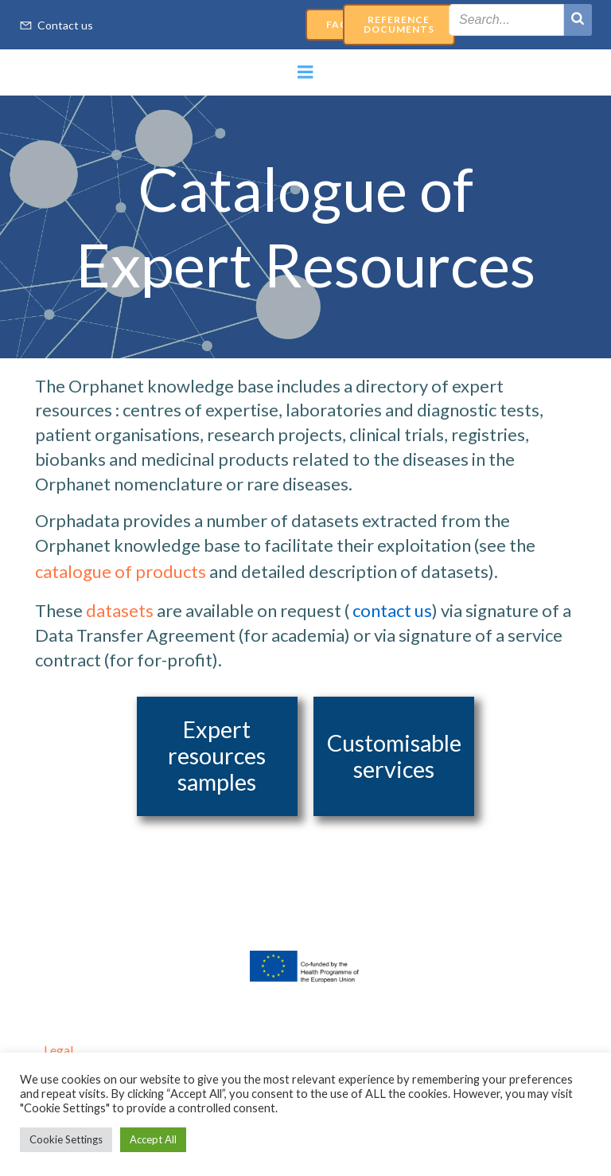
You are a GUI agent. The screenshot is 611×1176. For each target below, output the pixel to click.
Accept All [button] (153, 1139)
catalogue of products (120, 571)
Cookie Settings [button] (66, 1139)
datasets (120, 610)
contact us (392, 610)
